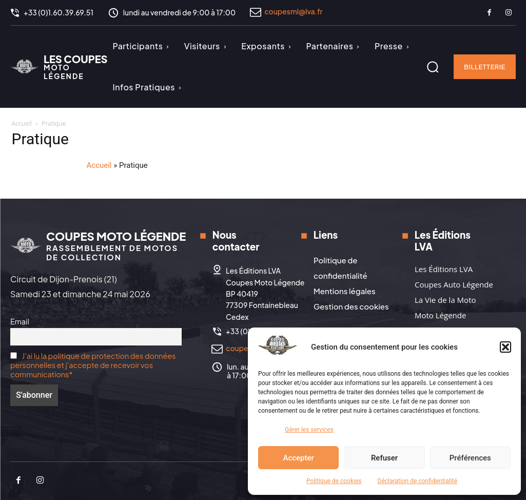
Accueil (22, 123)
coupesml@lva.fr (293, 11)
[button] (505, 347)
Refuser (384, 458)
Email (19, 321)
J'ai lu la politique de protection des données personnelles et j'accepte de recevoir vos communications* (93, 365)
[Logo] (58, 67)
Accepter (298, 458)
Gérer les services (309, 429)
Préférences (470, 458)
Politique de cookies (333, 481)
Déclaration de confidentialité (417, 481)
